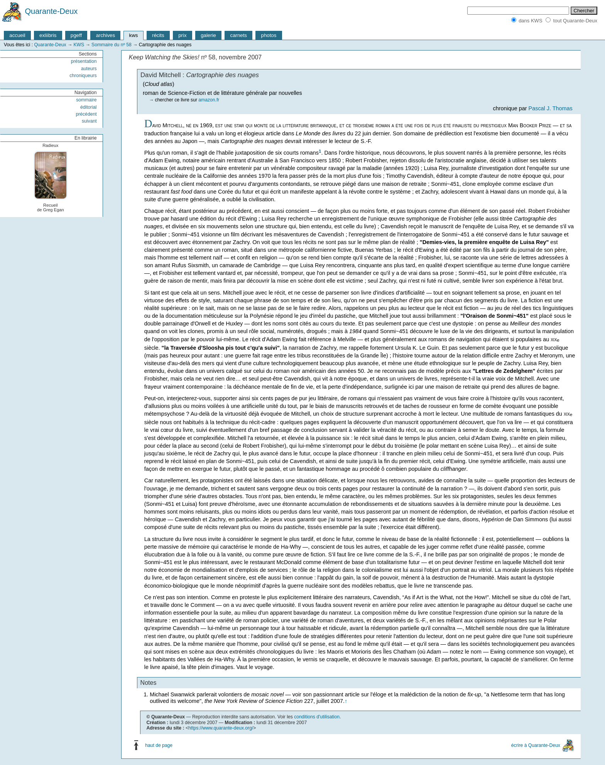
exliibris (47, 35)
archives (105, 35)
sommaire (86, 100)
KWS (78, 44)
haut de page (158, 745)
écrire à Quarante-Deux (535, 745)
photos (269, 35)
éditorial (88, 107)
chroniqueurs (82, 75)
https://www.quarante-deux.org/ (220, 728)
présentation (84, 61)
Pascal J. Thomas (551, 108)
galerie (208, 35)
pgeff (76, 35)
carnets (238, 35)
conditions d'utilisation (317, 717)
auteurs (89, 68)
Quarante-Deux (51, 11)
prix (182, 35)
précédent (86, 114)
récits (158, 35)
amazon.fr (208, 100)
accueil (17, 35)
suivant (89, 121)
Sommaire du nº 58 (111, 44)
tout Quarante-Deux (575, 21)
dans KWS (530, 21)
